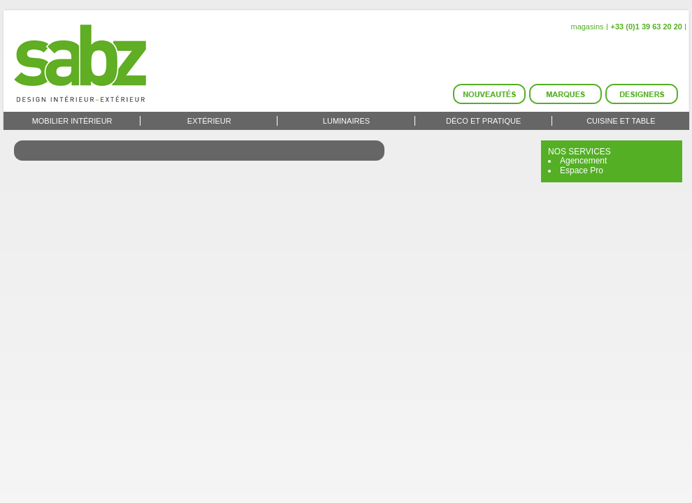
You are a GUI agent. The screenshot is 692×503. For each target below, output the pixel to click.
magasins (586, 26)
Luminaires (346, 121)
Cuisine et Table (620, 121)
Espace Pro (581, 170)
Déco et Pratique (483, 121)
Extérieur (209, 121)
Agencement (583, 161)
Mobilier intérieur (72, 121)
